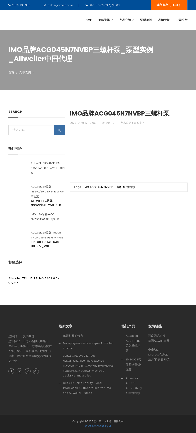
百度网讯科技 (156, 336)
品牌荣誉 (164, 20)
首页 (11, 72)
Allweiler (14, 278)
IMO (86, 187)
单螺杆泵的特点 (73, 336)
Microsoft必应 (158, 354)
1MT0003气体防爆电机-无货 (133, 364)
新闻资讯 (104, 20)
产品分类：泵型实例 (132, 122)
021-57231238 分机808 (103, 5)
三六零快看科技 (159, 359)
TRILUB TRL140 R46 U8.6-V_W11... (45, 244)
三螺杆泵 (120, 187)
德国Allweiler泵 (158, 341)
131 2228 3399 (19, 5)
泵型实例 (146, 20)
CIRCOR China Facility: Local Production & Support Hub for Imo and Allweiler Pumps (87, 388)
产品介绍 (125, 20)
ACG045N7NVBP (101, 187)
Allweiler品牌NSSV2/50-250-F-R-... (48, 203)
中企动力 (154, 349)
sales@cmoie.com (58, 5)
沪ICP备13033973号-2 (98, 426)
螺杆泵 (131, 187)
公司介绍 (182, 20)
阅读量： (108, 122)
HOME (88, 20)
